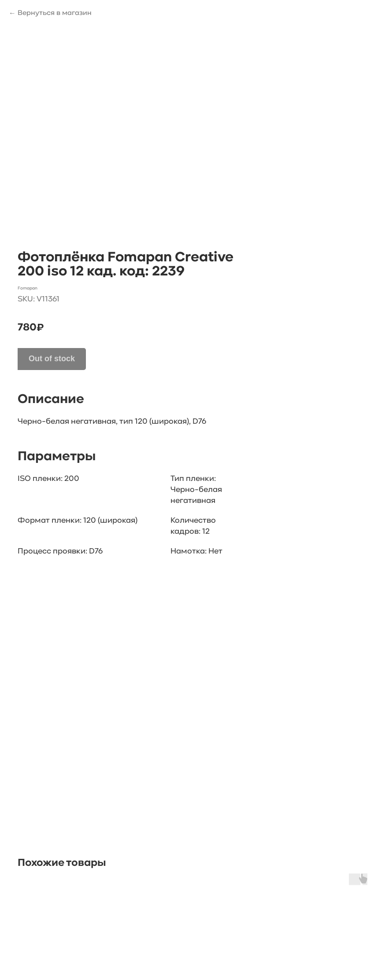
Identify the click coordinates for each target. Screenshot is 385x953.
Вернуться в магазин (55, 13)
